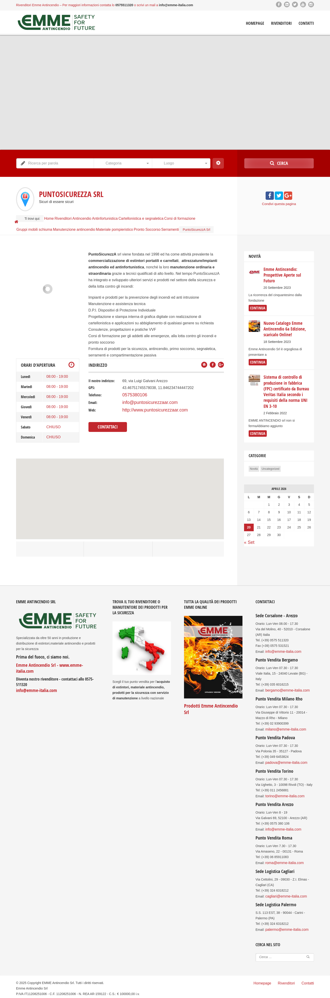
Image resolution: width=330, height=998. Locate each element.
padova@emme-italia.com (284, 758)
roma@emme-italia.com (282, 856)
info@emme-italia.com (34, 682)
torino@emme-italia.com (282, 791)
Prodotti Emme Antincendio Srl (211, 704)
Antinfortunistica (120, 216)
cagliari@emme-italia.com (283, 889)
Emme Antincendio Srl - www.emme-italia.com (54, 663)
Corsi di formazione (200, 216)
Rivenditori (281, 23)
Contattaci (106, 422)
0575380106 (132, 393)
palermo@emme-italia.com (284, 921)
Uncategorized (270, 456)
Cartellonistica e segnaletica (159, 216)
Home (51, 216)
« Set (248, 529)
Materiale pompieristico (119, 223)
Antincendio (93, 216)
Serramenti (181, 223)
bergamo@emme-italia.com (285, 688)
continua (256, 305)
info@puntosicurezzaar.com (145, 400)
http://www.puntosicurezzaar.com (149, 407)
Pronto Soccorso (155, 223)
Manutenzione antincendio (77, 223)
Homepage (255, 23)
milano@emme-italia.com (283, 726)
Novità (254, 456)
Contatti (306, 23)
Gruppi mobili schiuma (35, 223)
